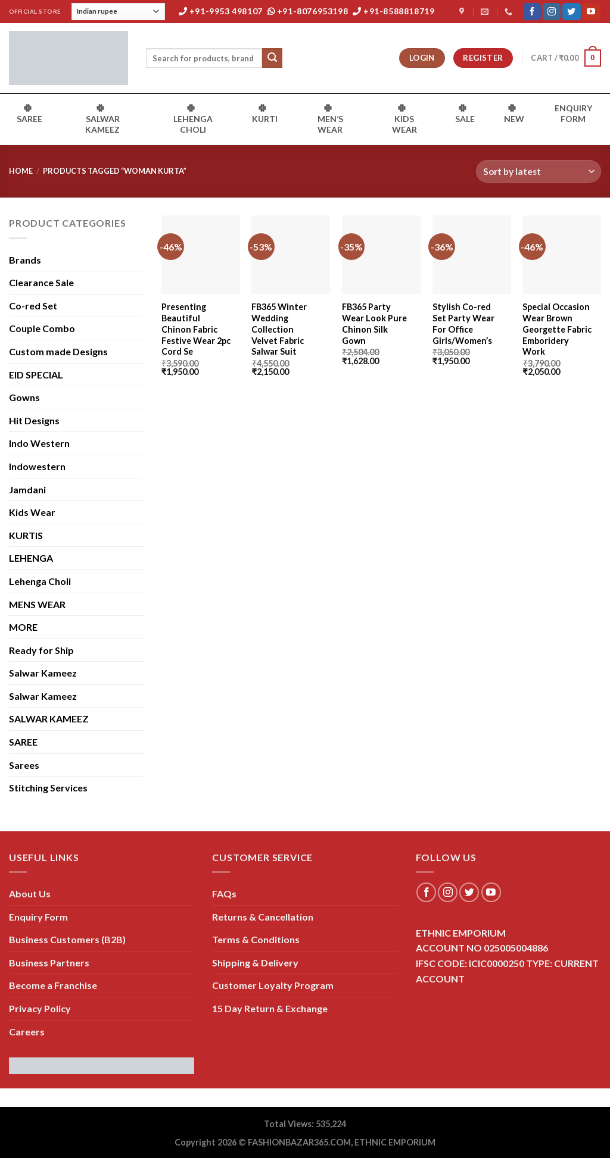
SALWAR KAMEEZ (49, 718)
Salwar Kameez (43, 672)
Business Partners (49, 962)
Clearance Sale (41, 282)
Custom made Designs (58, 351)
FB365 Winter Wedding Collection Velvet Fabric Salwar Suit (279, 329)
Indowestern (37, 466)
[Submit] (272, 58)
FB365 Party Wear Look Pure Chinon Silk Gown (374, 323)
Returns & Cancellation (262, 916)
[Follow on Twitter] (571, 12)
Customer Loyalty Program (273, 985)
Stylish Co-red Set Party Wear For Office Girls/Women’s (463, 323)
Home (21, 171)
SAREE (23, 741)
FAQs (224, 893)
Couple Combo (42, 328)
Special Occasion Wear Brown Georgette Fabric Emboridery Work (557, 329)
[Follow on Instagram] (552, 12)
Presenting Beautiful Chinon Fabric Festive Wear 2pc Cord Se (196, 329)
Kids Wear (32, 512)
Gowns (24, 397)
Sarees (24, 765)
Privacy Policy (40, 1008)
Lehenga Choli (40, 581)
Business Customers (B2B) (67, 939)
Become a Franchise (53, 985)
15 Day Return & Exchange (270, 1008)
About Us (30, 893)
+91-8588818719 (394, 11)
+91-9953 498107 (221, 11)
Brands (25, 259)
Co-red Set (33, 305)
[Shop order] (538, 171)
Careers (27, 1031)
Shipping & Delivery (255, 962)
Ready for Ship (41, 650)
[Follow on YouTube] (591, 12)
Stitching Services (48, 787)
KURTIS (26, 535)
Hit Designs (34, 420)
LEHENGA (31, 558)
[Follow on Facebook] (532, 12)
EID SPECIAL (36, 374)
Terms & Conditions (256, 939)
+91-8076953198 (307, 11)
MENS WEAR (37, 604)
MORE (23, 627)
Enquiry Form (38, 916)
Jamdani (27, 489)
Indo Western (39, 443)
